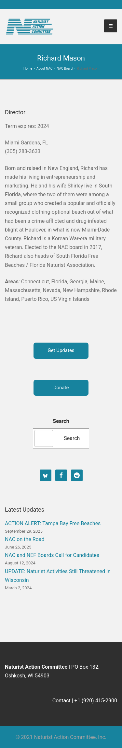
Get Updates (60, 350)
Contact (61, 700)
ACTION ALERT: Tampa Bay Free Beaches (53, 523)
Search (61, 421)
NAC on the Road (24, 539)
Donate (61, 388)
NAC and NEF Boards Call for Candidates (52, 555)
